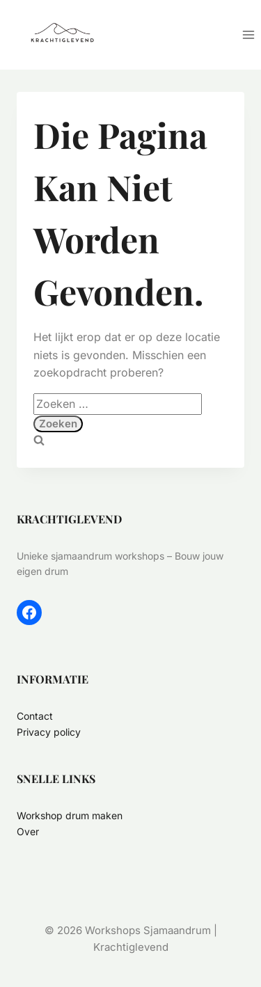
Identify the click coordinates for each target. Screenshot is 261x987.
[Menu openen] (248, 34)
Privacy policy (49, 732)
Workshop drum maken (69, 815)
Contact (35, 716)
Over (28, 831)
